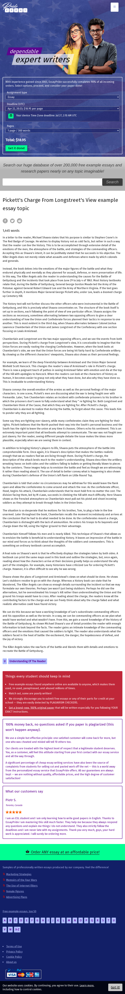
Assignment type (17, 92)
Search (112, 182)
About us (11, 962)
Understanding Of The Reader (27, 661)
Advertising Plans (16, 897)
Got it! (115, 987)
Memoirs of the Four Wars (21, 880)
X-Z (17, 929)
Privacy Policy (14, 951)
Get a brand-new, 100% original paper (31, 707)
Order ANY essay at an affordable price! (65, 852)
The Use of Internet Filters (22, 885)
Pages (10, 126)
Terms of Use (14, 946)
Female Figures (15, 891)
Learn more (87, 985)
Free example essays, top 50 (19, 911)
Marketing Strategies (18, 874)
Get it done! (16, 148)
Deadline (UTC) (15, 104)
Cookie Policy (14, 956)
